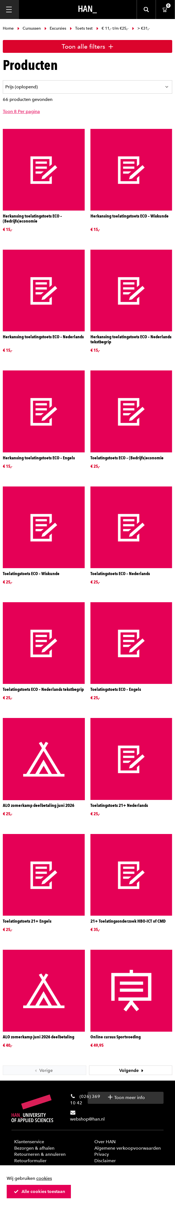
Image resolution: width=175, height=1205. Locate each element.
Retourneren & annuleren (40, 1154)
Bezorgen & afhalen (34, 1148)
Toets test (81, 28)
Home (9, 28)
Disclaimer (105, 1160)
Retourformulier (30, 1160)
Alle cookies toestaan (39, 1191)
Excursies (55, 28)
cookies (44, 1178)
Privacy (101, 1154)
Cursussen (29, 28)
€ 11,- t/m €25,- (112, 28)
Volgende (132, 1070)
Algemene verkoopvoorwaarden (127, 1148)
